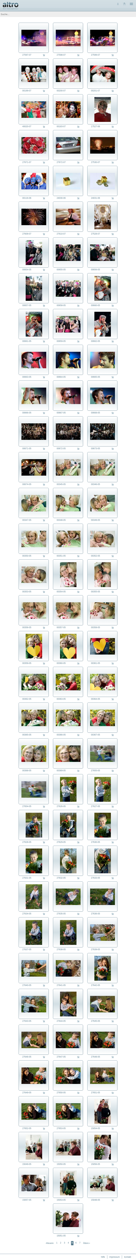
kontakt (127, 1257)
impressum (114, 1257)
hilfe (103, 1257)
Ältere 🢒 (86, 1243)
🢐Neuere (49, 1243)
